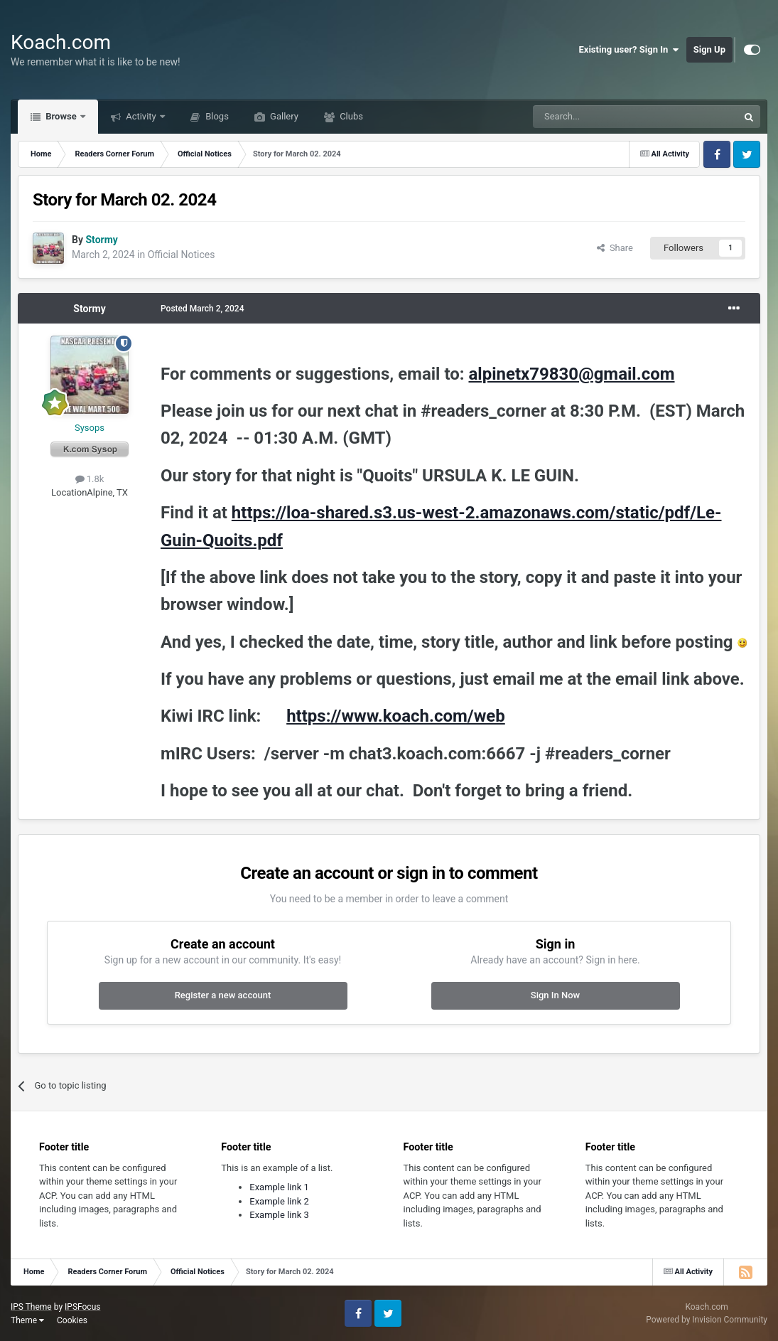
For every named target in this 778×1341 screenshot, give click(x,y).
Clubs (350, 116)
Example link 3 (279, 1214)
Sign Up (709, 49)
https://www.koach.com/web (395, 716)
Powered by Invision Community (706, 1320)
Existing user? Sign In (629, 50)
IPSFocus (82, 1307)
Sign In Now (555, 995)
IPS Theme (31, 1307)
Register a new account (223, 995)
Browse (61, 116)
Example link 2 (279, 1201)
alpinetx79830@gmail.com (571, 374)
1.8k (89, 479)
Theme (27, 1320)
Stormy (89, 308)
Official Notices (181, 254)
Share (615, 247)
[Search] (602, 116)
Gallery (283, 116)
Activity (141, 116)
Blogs (216, 116)
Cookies (72, 1320)
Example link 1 (279, 1187)
